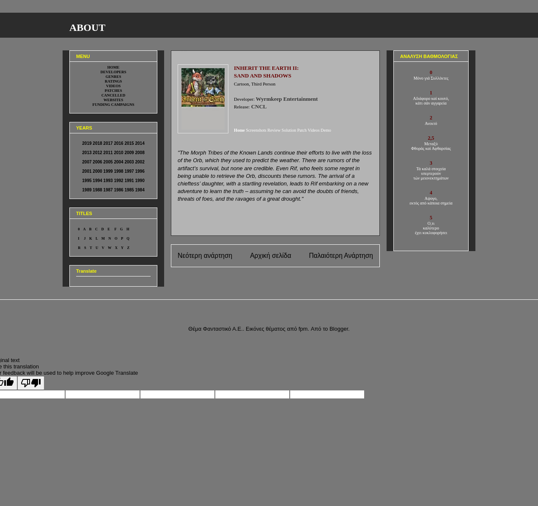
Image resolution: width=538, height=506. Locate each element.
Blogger (338, 329)
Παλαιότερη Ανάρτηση (341, 255)
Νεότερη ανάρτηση (205, 255)
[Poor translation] (30, 383)
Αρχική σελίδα (270, 255)
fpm (303, 329)
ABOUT (87, 27)
